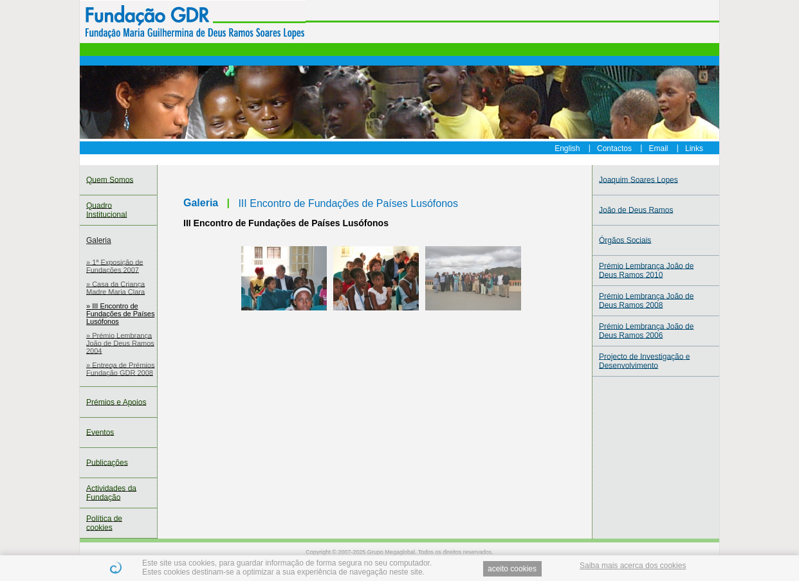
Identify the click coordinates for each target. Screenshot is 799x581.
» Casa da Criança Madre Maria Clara (115, 288)
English (567, 147)
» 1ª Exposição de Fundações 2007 (114, 266)
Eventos (100, 432)
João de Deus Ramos (636, 210)
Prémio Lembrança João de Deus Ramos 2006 (646, 331)
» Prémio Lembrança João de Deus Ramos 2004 (120, 343)
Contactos (614, 147)
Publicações (107, 462)
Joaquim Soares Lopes (638, 179)
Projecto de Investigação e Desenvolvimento (644, 361)
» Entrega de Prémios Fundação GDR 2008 (120, 369)
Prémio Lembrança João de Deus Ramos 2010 (646, 271)
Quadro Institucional (106, 210)
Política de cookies (104, 523)
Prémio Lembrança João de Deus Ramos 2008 (646, 301)
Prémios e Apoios (116, 402)
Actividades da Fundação (111, 493)
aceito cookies (512, 568)
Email (658, 147)
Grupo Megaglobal (391, 552)
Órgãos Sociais (625, 240)
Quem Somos (109, 179)
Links (694, 147)
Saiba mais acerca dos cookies (633, 565)
